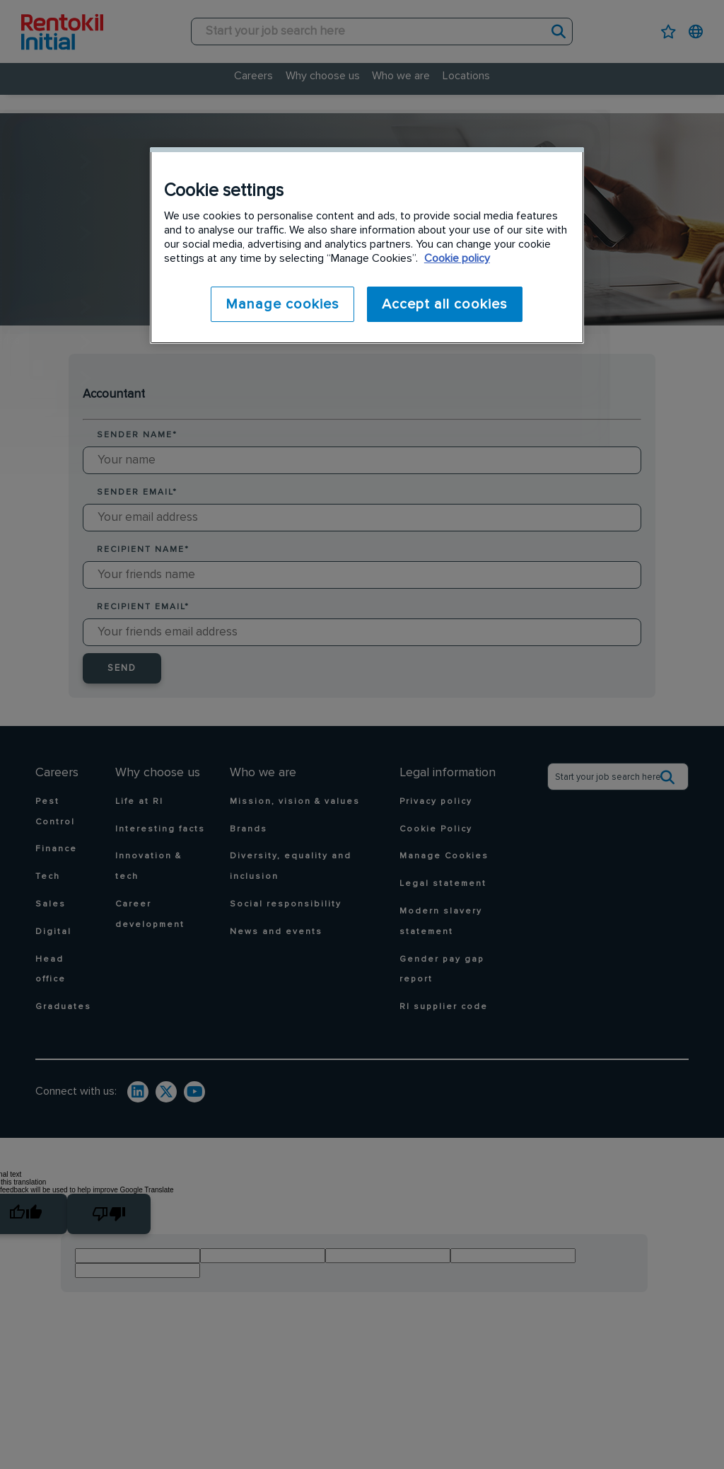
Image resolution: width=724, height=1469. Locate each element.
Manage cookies (281, 304)
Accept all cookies (445, 304)
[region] (367, 245)
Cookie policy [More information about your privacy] (457, 258)
